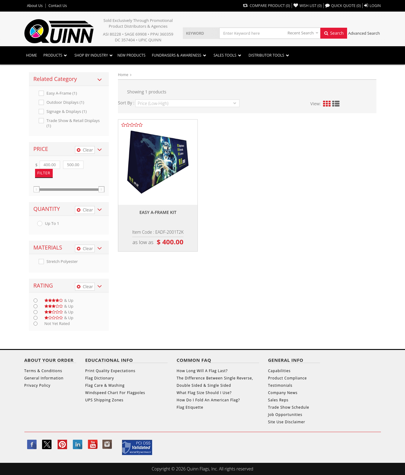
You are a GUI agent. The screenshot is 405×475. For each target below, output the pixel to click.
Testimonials (280, 385)
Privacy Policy (37, 385)
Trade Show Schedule (288, 407)
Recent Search (301, 33)
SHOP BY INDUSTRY (91, 55)
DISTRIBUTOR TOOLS (266, 55)
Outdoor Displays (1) (65, 102)
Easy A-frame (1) (62, 93)
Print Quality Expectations (110, 370)
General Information (44, 378)
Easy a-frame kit (157, 212)
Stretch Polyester (62, 261)
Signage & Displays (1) (67, 111)
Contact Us (57, 6)
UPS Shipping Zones (104, 400)
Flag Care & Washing (105, 385)
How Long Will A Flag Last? (202, 370)
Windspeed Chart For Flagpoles (115, 392)
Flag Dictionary (99, 378)
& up (58, 300)
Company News (283, 392)
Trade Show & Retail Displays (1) (73, 123)
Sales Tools (225, 55)
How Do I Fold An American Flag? (208, 400)
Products (52, 55)
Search (334, 33)
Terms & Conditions (43, 370)
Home (31, 55)
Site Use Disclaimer (286, 421)
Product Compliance (287, 378)
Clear (85, 150)
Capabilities (279, 370)
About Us (35, 6)
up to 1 (52, 223)
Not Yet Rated (57, 323)
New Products (131, 55)
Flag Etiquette (190, 407)
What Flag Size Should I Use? (204, 392)
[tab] (69, 79)
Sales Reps (278, 400)
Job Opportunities (285, 414)
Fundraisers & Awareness (176, 55)
